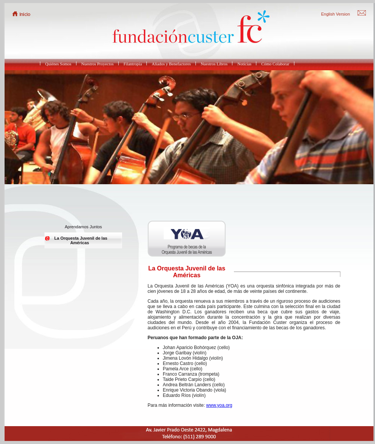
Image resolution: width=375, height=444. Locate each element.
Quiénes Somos (58, 64)
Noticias (244, 64)
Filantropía (133, 64)
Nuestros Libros (214, 64)
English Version (335, 14)
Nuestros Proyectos (97, 64)
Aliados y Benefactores (171, 64)
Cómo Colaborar (275, 64)
